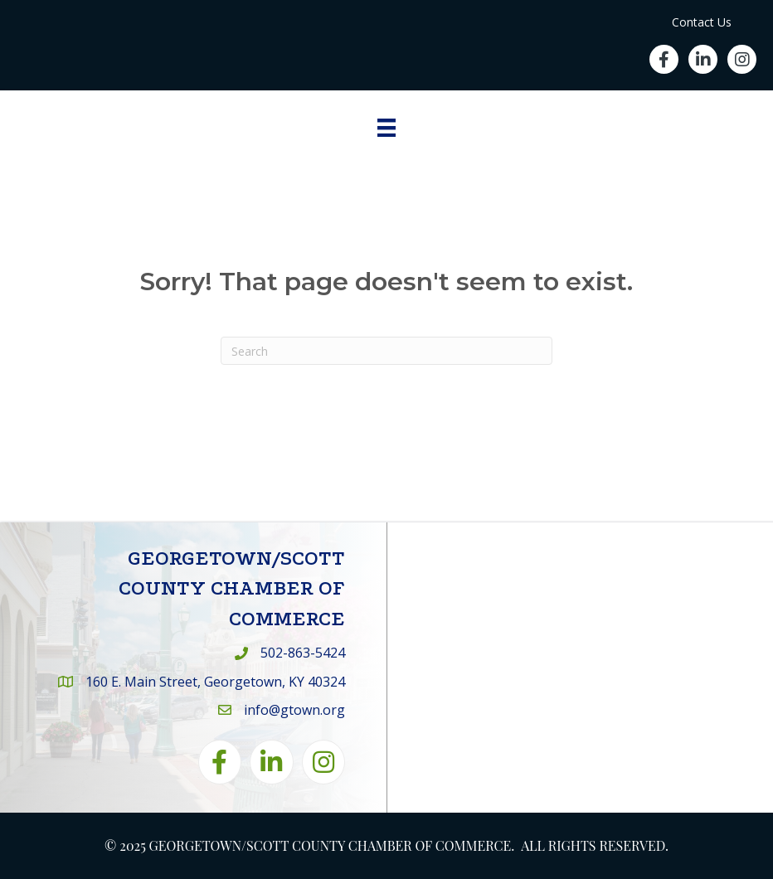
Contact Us (702, 22)
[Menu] (386, 127)
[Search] (386, 351)
